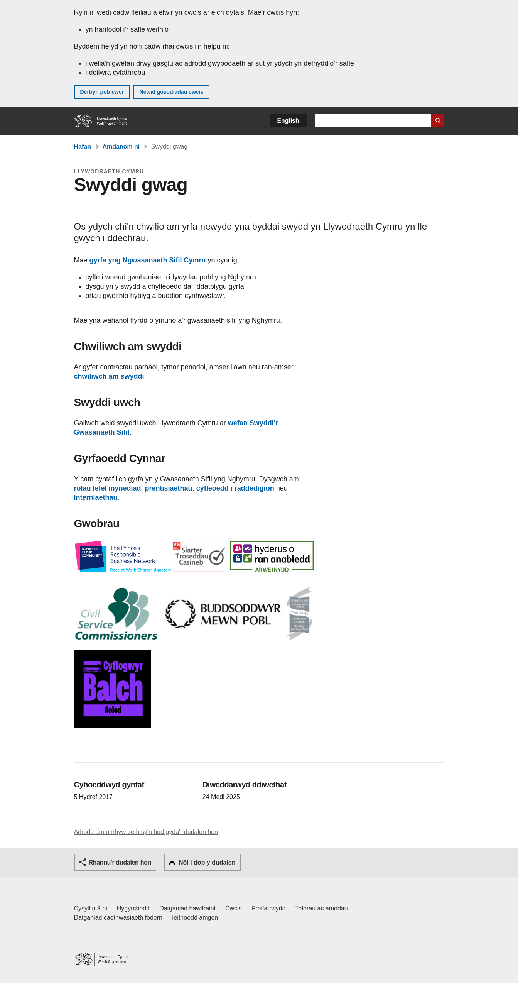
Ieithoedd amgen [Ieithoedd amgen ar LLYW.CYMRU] (195, 917)
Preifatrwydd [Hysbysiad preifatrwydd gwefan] (268, 908)
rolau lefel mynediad (107, 488)
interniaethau (96, 497)
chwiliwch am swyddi (109, 376)
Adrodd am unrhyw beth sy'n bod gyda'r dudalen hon (146, 832)
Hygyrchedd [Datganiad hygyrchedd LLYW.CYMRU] (133, 908)
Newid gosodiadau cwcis (172, 92)
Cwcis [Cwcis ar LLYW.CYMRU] (233, 908)
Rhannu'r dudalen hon (120, 862)
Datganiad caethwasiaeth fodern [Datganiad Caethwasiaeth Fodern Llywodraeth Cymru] (118, 917)
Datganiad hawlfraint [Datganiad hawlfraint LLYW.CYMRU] (187, 908)
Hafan (82, 146)
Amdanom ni (121, 146)
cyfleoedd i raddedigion (235, 488)
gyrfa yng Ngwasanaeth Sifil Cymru (147, 260)
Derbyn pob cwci (101, 92)
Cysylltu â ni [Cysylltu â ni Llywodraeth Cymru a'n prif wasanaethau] (90, 908)
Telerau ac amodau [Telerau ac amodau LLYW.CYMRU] (321, 908)
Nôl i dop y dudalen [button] (207, 862)
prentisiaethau (168, 488)
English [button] (288, 120)
